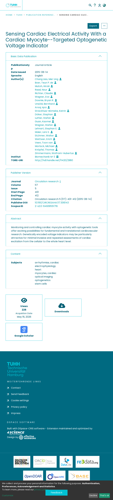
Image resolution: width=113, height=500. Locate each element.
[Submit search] (90, 5)
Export (93, 25)
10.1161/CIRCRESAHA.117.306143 (52, 202)
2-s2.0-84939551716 (46, 206)
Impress (13, 413)
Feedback (56, 492)
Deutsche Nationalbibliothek (22, 461)
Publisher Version (21, 172)
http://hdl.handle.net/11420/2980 (54, 160)
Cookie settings (18, 400)
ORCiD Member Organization (45, 462)
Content (15, 254)
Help (95, 5)
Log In (100, 5)
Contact (14, 387)
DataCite (66, 462)
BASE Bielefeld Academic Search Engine (79, 476)
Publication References (41, 15)
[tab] (56, 56)
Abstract (16, 218)
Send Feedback (18, 394)
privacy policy (41, 489)
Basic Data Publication (23, 56)
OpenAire (56, 476)
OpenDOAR (33, 476)
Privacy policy (17, 407)
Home (9, 15)
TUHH (19, 15)
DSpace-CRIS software (31, 428)
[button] (104, 5)
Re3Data (87, 461)
